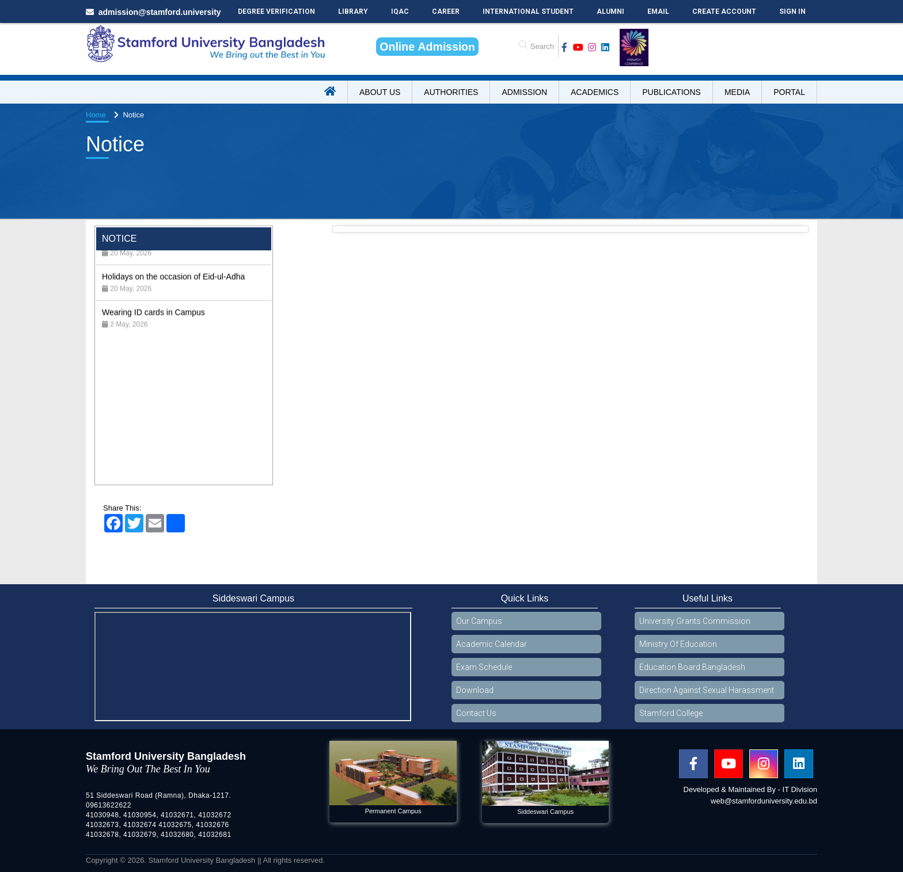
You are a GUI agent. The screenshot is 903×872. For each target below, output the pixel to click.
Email (658, 11)
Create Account (724, 11)
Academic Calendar (491, 644)
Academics (595, 92)
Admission (524, 92)
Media (737, 92)
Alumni (610, 11)
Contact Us (476, 713)
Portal (789, 92)
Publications (671, 92)
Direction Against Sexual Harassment (706, 690)
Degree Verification (276, 11)
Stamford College (671, 713)
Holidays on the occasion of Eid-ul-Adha (173, 286)
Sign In (792, 11)
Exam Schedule (484, 667)
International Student (528, 11)
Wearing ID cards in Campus (153, 322)
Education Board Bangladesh (692, 667)
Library (353, 11)
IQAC (400, 11)
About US (379, 92)
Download (475, 690)
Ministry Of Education (678, 644)
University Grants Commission (694, 621)
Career (446, 11)
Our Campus (479, 621)
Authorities (451, 92)
